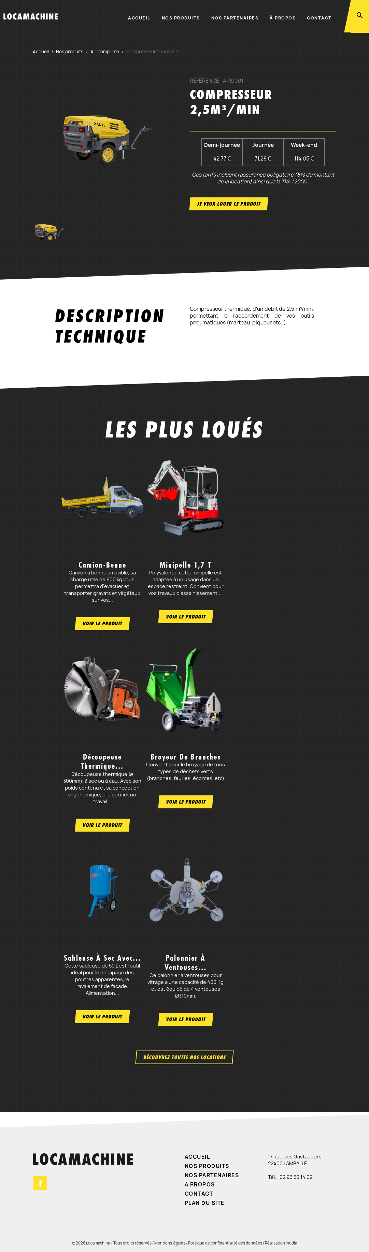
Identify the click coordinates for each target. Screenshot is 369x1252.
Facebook (40, 1183)
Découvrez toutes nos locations (184, 1057)
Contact (319, 18)
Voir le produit (102, 623)
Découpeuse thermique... (102, 761)
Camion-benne (102, 565)
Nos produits (181, 18)
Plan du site (205, 1203)
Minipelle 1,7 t (185, 565)
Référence (204, 81)
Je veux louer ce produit (229, 203)
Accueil (139, 18)
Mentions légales (169, 1243)
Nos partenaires (235, 18)
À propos (283, 18)
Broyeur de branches (186, 757)
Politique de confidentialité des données (225, 1243)
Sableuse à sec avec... (102, 958)
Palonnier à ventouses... (186, 962)
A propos (200, 1184)
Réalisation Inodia (281, 1243)
